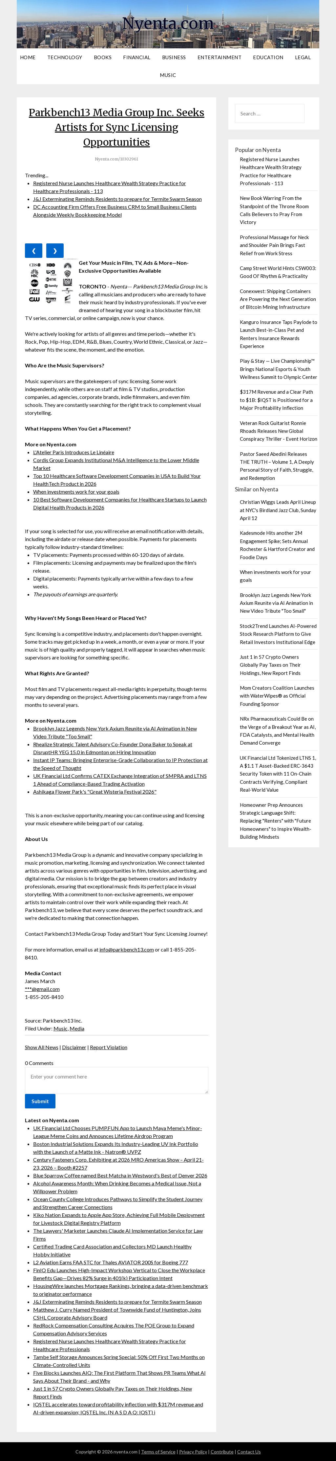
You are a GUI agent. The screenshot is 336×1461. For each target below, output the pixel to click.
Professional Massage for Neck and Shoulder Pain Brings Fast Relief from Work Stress (274, 245)
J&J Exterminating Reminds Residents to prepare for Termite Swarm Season (117, 199)
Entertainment (220, 57)
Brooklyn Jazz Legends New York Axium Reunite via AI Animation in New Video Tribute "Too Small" (276, 603)
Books (103, 57)
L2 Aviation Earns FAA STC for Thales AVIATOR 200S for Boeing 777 (110, 1262)
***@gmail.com (42, 989)
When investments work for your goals (76, 491)
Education (268, 57)
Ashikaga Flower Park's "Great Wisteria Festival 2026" (95, 791)
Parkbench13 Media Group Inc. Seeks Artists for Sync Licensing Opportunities (116, 127)
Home (28, 57)
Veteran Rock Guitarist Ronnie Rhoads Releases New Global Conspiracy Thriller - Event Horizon (278, 431)
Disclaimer (74, 1047)
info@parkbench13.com (126, 949)
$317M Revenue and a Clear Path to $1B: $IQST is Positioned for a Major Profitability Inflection (276, 400)
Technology (64, 57)
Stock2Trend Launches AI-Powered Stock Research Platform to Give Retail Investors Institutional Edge (278, 634)
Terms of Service (158, 1451)
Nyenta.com (168, 23)
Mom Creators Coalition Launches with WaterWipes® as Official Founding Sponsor (277, 696)
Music (168, 75)
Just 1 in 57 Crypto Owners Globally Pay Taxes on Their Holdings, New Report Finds (270, 665)
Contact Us (249, 1451)
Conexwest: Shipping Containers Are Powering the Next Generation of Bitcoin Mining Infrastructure (278, 299)
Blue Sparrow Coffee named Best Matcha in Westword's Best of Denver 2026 (120, 1175)
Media (77, 1028)
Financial (137, 57)
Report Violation (108, 1047)
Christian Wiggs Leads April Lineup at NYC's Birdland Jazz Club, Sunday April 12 (278, 510)
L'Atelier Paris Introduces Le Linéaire (73, 452)
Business (174, 57)
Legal (303, 57)
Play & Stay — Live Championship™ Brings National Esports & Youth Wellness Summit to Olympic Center (278, 369)
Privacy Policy (193, 1451)
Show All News (41, 1047)
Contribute (222, 1451)
